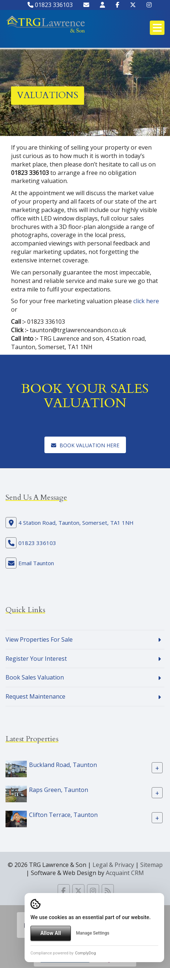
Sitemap (151, 865)
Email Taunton (36, 563)
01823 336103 (50, 5)
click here (146, 301)
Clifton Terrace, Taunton (63, 815)
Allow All (50, 933)
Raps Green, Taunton (58, 790)
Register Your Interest (36, 659)
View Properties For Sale (39, 639)
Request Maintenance (35, 696)
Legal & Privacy (113, 865)
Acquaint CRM (125, 873)
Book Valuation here (85, 445)
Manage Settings (92, 933)
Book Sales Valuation (35, 677)
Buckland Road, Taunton (63, 765)
